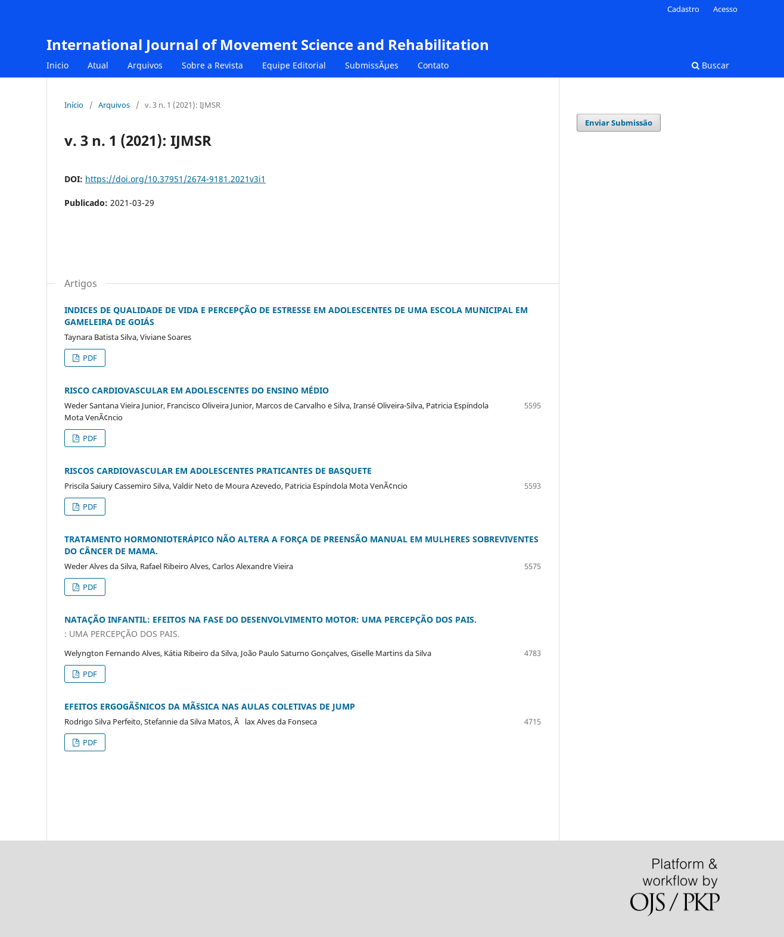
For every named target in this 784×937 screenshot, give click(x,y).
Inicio (57, 65)
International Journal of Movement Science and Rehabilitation (267, 44)
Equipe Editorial (294, 65)
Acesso (725, 9)
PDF (89, 357)
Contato (433, 65)
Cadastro (683, 9)
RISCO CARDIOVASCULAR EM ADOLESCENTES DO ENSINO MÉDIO (196, 390)
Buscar (710, 65)
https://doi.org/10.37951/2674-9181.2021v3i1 (175, 179)
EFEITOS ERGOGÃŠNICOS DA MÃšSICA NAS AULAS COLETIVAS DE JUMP (209, 706)
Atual (98, 65)
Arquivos (145, 65)
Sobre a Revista (212, 65)
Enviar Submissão (618, 122)
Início (73, 104)
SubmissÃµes (372, 65)
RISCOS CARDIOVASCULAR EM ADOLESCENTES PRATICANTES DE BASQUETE (218, 470)
